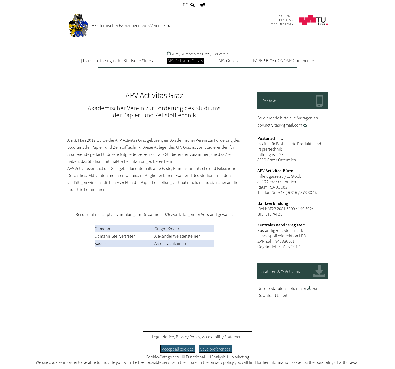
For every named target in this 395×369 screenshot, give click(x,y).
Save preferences (215, 349)
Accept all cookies (177, 349)
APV (172, 53)
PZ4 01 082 (277, 187)
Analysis (216, 357)
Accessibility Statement (222, 336)
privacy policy (221, 362)
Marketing (238, 357)
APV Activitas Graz (185, 61)
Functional (193, 357)
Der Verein (220, 53)
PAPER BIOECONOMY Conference (283, 61)
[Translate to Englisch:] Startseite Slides (117, 61)
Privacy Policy (188, 336)
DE (185, 4)
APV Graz (228, 61)
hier (302, 288)
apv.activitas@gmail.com (279, 125)
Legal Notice (163, 336)
